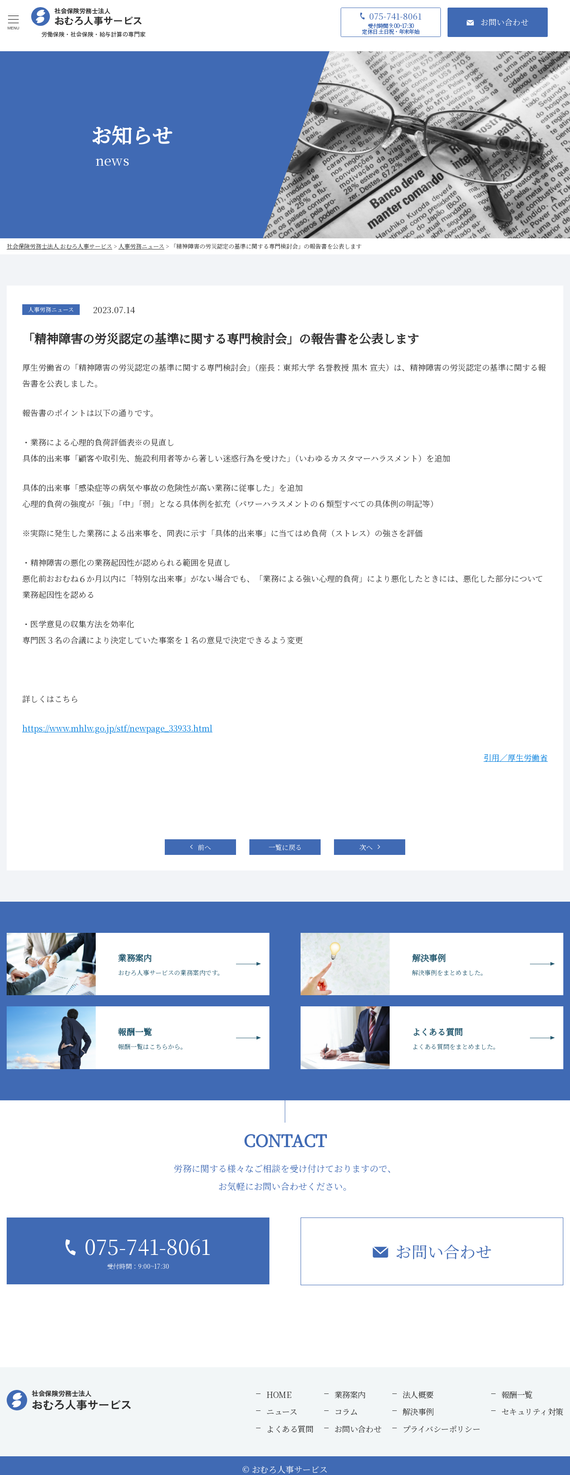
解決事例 (418, 1411)
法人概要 (418, 1394)
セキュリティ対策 (532, 1411)
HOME (278, 1394)
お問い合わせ (443, 1251)
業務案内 (350, 1394)
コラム (346, 1411)
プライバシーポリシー (441, 1428)
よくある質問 (289, 1428)
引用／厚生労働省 (516, 757)
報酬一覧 (517, 1394)
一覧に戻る (285, 847)
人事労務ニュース (51, 309)
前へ (204, 847)
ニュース (281, 1411)
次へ (366, 847)
